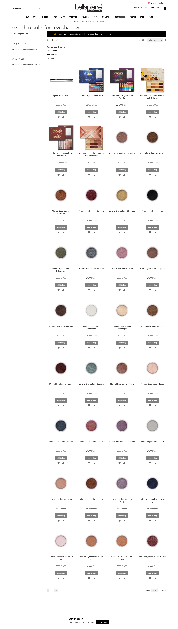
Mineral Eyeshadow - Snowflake (91, 327)
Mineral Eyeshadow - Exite (152, 441)
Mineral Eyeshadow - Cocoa (122, 384)
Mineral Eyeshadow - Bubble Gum (61, 558)
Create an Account (151, 7)
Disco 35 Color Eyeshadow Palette (122, 96)
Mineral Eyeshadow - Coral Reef (91, 558)
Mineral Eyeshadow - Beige (61, 499)
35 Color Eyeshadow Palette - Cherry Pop (61, 154)
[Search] (41, 9)
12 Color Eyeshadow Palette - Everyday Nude (91, 154)
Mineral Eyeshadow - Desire (91, 441)
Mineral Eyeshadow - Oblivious (122, 211)
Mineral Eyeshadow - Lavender (122, 441)
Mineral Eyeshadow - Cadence (91, 384)
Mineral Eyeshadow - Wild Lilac (152, 557)
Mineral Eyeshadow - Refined (61, 441)
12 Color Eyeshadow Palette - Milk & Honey (152, 96)
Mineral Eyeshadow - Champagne (122, 327)
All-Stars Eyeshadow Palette (91, 95)
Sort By (142, 40)
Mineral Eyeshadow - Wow (122, 268)
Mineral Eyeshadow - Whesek (91, 268)
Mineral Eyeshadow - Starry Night (152, 500)
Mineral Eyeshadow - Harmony (122, 153)
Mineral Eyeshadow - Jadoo (60, 384)
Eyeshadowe (52, 54)
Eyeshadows (52, 51)
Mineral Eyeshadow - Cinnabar (91, 211)
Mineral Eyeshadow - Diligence (153, 268)
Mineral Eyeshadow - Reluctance (61, 269)
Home (76, 22)
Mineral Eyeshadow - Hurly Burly (122, 500)
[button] (157, 3)
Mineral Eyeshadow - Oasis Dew (121, 558)
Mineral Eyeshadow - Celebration (61, 212)
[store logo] (89, 8)
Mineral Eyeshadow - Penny (91, 499)
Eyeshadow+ (52, 58)
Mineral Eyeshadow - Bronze (152, 153)
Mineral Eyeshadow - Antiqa (61, 326)
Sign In (137, 7)
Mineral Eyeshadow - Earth (152, 384)
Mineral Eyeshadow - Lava (152, 326)
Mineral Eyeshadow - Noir (153, 211)
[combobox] (27, 9)
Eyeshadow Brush (60, 95)
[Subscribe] (102, 622)
